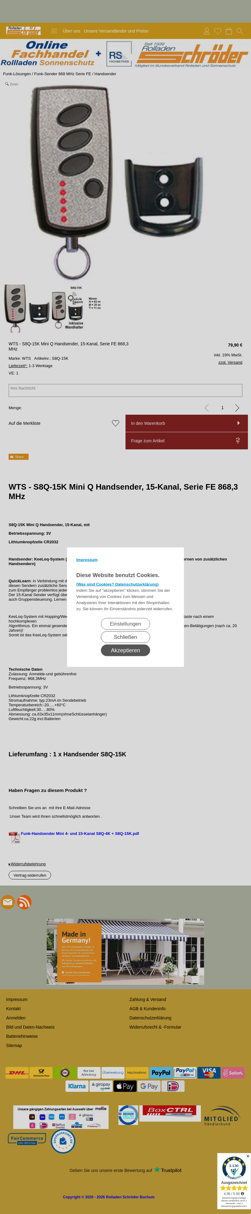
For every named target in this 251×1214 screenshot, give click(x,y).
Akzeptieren (125, 650)
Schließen (125, 637)
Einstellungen (125, 623)
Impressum (87, 559)
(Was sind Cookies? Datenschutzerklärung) (117, 584)
